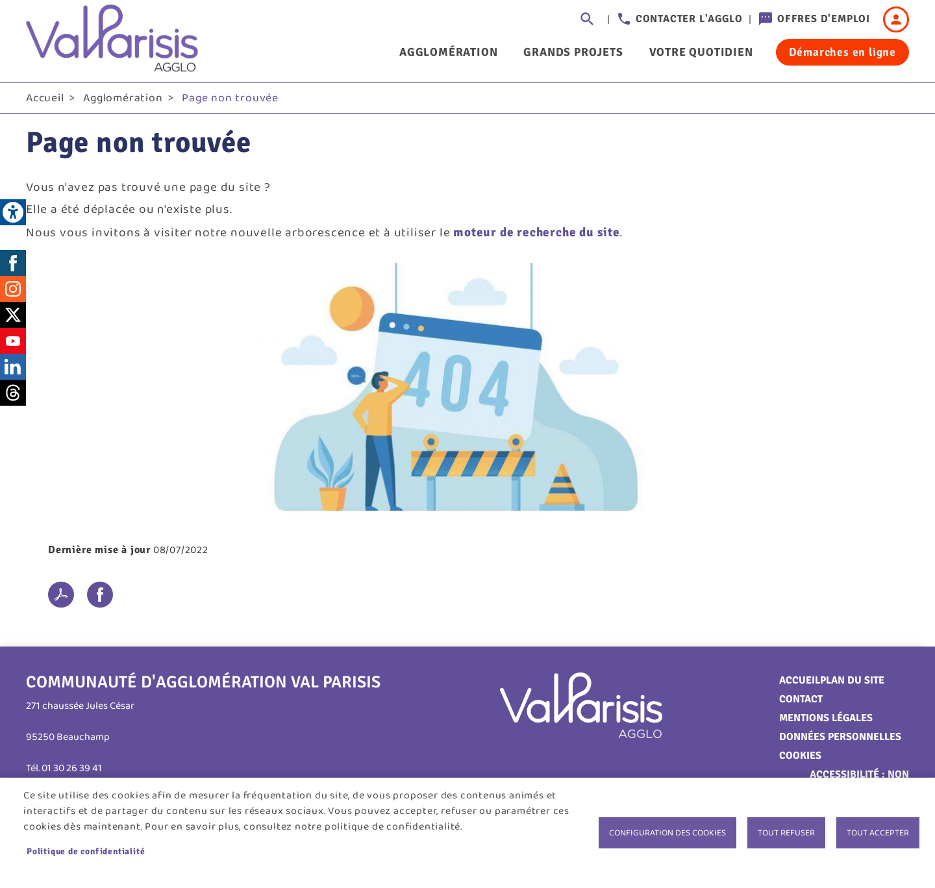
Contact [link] (801, 699)
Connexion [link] (896, 19)
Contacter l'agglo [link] (689, 18)
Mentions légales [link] (826, 717)
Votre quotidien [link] (701, 52)
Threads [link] (13, 393)
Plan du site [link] (852, 680)
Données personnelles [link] (840, 736)
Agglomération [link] (448, 52)
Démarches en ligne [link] (842, 52)
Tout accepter (878, 833)
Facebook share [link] (100, 595)
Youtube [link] (13, 341)
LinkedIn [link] (13, 367)
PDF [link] (61, 595)
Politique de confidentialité (86, 851)
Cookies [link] (800, 755)
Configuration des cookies (667, 833)
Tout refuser (786, 833)
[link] (13, 212)
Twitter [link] (13, 315)
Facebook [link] (13, 263)
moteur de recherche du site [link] (536, 232)
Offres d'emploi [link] (823, 18)
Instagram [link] (13, 289)
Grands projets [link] (573, 52)
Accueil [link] (45, 98)
